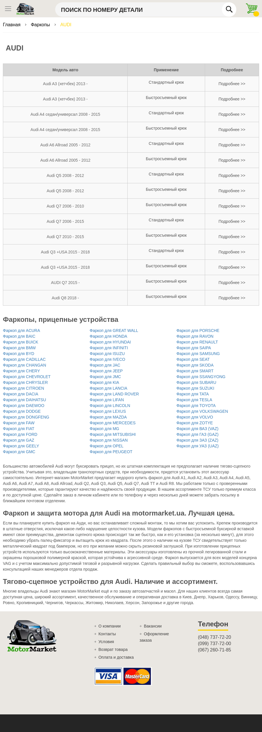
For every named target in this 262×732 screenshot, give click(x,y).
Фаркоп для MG (104, 428)
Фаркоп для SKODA (195, 365)
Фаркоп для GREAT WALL (114, 330)
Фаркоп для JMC (105, 376)
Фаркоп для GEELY (21, 446)
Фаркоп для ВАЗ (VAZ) (197, 428)
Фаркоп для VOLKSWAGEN (202, 411)
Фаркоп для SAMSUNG (198, 353)
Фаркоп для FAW (18, 423)
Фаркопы (41, 24)
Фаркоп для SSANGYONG (201, 376)
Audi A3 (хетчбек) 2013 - (65, 83)
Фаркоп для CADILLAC (24, 359)
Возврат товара (113, 649)
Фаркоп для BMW (19, 348)
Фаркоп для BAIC (19, 336)
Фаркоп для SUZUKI (195, 388)
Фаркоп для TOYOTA (196, 405)
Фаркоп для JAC (105, 365)
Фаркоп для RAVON (194, 336)
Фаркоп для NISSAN (109, 440)
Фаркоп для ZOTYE (194, 423)
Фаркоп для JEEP (106, 371)
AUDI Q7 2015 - (65, 282)
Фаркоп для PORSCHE (198, 330)
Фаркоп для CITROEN (23, 388)
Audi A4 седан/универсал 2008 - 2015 (65, 114)
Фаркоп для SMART (194, 371)
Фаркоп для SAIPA (193, 348)
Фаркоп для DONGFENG (26, 417)
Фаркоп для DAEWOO (23, 405)
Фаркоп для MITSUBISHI (113, 434)
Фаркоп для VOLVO (194, 417)
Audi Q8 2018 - (65, 298)
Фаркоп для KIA (104, 382)
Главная (12, 24)
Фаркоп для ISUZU (107, 353)
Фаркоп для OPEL (106, 446)
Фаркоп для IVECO (107, 359)
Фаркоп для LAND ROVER (114, 394)
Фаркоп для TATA (192, 394)
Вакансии (153, 626)
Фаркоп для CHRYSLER (25, 382)
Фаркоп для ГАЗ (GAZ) (197, 434)
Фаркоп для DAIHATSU (24, 399)
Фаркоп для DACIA (20, 394)
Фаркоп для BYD (18, 353)
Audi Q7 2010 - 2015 (65, 236)
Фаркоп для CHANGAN (24, 365)
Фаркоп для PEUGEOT (111, 451)
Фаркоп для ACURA (21, 330)
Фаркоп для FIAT (18, 428)
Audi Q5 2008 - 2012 (65, 175)
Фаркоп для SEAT (193, 359)
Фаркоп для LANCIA (108, 388)
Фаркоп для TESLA (194, 399)
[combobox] (145, 9)
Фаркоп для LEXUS (108, 411)
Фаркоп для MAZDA (108, 417)
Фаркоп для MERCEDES (112, 423)
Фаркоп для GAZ (18, 440)
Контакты (107, 634)
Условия (106, 641)
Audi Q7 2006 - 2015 (65, 221)
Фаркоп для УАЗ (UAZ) (197, 446)
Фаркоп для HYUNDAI (110, 342)
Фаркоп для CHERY (21, 371)
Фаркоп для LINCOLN (110, 405)
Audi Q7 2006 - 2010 (65, 206)
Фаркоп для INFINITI (109, 348)
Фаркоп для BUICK (20, 342)
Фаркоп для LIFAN (107, 399)
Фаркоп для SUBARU (196, 382)
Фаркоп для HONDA (108, 336)
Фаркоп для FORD (20, 434)
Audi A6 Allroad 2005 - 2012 (65, 145)
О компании (110, 626)
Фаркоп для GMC (19, 451)
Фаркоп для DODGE (22, 411)
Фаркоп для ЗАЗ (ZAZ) (197, 440)
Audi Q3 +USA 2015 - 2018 (65, 252)
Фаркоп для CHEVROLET (27, 376)
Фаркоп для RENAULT (197, 342)
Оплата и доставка (116, 657)
